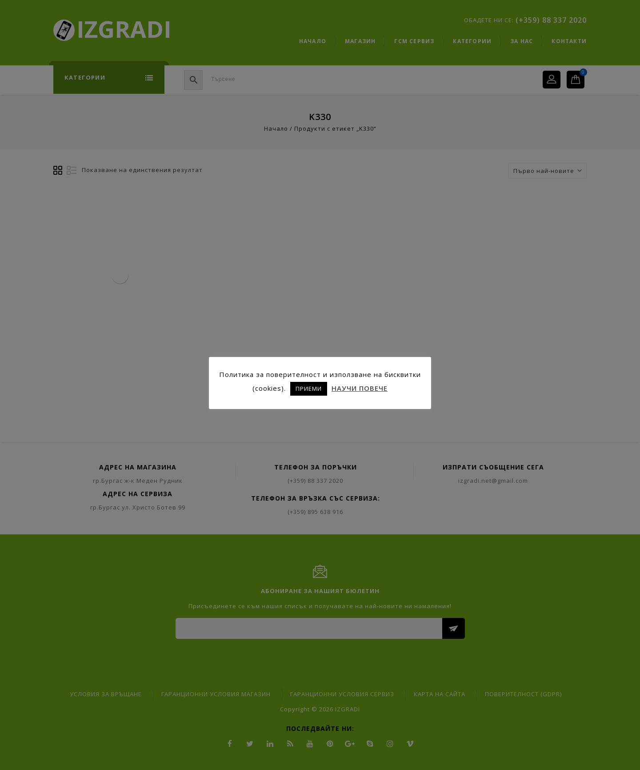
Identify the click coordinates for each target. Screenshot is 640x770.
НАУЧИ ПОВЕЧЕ (360, 388)
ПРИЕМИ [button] (309, 389)
